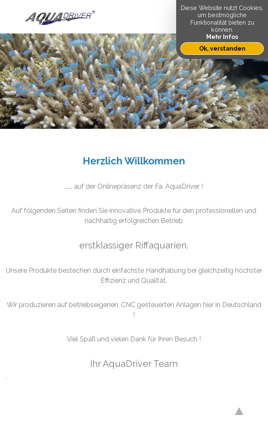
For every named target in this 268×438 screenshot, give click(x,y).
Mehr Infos (222, 36)
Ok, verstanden (222, 48)
